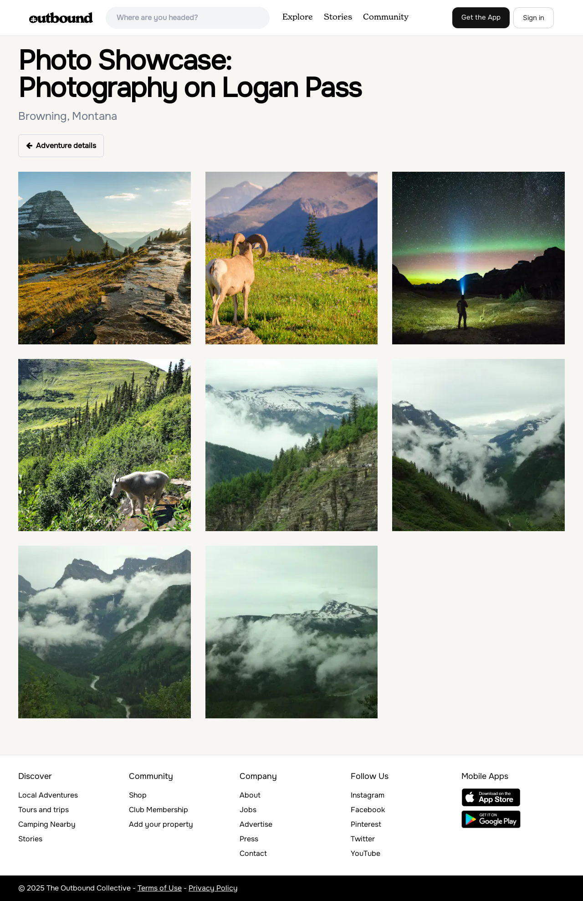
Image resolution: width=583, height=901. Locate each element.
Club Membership (158, 809)
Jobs (248, 809)
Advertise (256, 824)
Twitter (363, 839)
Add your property (161, 824)
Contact (253, 853)
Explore (297, 17)
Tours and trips (43, 809)
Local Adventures (48, 795)
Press (249, 839)
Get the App (481, 17)
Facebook (368, 809)
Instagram (367, 795)
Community (386, 17)
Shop (138, 795)
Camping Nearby (47, 824)
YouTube (365, 853)
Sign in (533, 17)
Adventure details (61, 145)
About (250, 795)
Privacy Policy (213, 888)
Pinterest (366, 824)
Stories (338, 17)
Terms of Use (160, 888)
